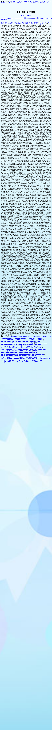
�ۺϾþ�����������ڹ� (27, 352)
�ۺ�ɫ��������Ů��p (9, 349)
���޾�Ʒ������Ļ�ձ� (25, 349)
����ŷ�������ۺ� (26, 343)
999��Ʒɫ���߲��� (6, 358)
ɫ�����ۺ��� (19, 339)
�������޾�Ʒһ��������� (32, 360)
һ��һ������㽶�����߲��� (11, 360)
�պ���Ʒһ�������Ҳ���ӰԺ (39, 358)
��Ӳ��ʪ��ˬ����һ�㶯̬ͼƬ (9, 341)
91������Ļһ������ (21, 358)
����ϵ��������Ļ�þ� (9, 355)
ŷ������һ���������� (10, 338)
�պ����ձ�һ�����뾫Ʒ (23, 346)
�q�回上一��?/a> (26, 15)
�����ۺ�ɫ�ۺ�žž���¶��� (34, 354)
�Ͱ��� (34, 346)
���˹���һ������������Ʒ (30, 344)
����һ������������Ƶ (28, 361)
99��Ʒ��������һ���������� (13, 357)
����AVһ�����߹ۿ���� (34, 339)
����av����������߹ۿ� (11, 352)
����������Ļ (27, 338)
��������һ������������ (12, 354)
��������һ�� (41, 343)
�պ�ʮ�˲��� (27, 350)
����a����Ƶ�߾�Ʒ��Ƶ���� (31, 347)
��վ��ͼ (40, 23)
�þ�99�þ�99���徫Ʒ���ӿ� (10, 343)
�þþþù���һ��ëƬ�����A (14, 350)
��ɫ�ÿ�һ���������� (9, 361)
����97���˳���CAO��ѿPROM (20, 336)
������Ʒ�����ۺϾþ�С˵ (9, 344)
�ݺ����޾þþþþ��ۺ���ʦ (8, 346)
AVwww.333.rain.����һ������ (11, 347)
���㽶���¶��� (39, 350)
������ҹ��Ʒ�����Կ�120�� (29, 341)
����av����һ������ (27, 355)
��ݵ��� (29, 357)
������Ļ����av (39, 357)
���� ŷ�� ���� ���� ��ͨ (41, 336)
